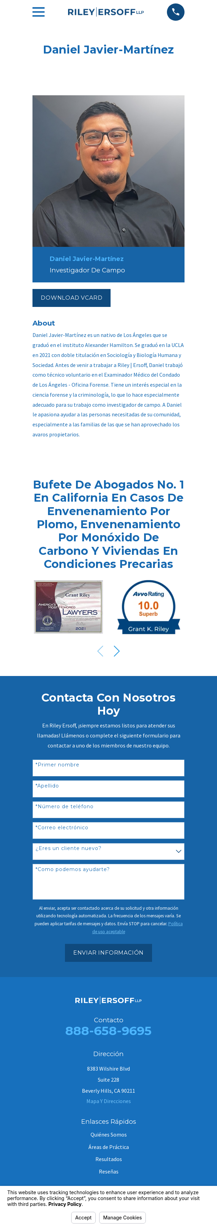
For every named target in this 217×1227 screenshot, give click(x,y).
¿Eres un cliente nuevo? (69, 848)
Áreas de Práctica (108, 1146)
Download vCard (71, 297)
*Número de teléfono (65, 807)
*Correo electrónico (62, 828)
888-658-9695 (108, 1030)
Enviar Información (108, 952)
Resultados (108, 1159)
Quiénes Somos (109, 1134)
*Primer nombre (57, 765)
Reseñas (109, 1171)
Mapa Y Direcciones (108, 1101)
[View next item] (116, 651)
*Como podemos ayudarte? (73, 869)
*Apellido (47, 786)
